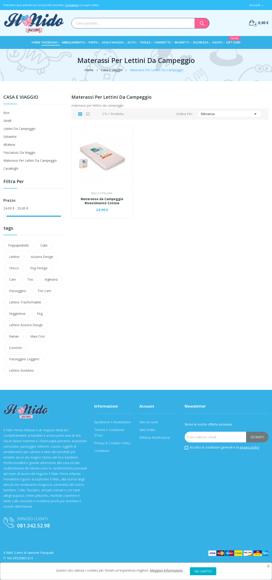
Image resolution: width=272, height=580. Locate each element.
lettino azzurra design (26, 325)
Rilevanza (229, 114)
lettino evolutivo (21, 370)
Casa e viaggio (20, 97)
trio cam (44, 291)
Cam (12, 279)
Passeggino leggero (24, 359)
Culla (43, 245)
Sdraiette (10, 136)
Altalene (9, 144)
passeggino (17, 291)
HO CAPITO (203, 571)
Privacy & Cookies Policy (112, 443)
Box (6, 113)
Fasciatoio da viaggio (19, 152)
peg (40, 313)
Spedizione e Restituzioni (112, 422)
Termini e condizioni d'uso (109, 432)
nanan (14, 336)
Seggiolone (17, 313)
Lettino (14, 257)
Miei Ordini (147, 430)
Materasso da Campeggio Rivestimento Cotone (102, 201)
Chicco (14, 268)
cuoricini (15, 347)
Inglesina (51, 279)
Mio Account (148, 422)
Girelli (7, 121)
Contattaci (72, 5)
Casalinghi (10, 168)
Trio (30, 279)
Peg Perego (39, 268)
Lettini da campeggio (19, 128)
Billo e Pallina (101, 193)
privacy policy (249, 447)
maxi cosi (37, 336)
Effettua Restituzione (154, 437)
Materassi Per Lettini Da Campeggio (30, 160)
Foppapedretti (18, 245)
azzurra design (42, 257)
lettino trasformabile (25, 302)
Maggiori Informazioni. (166, 570)
